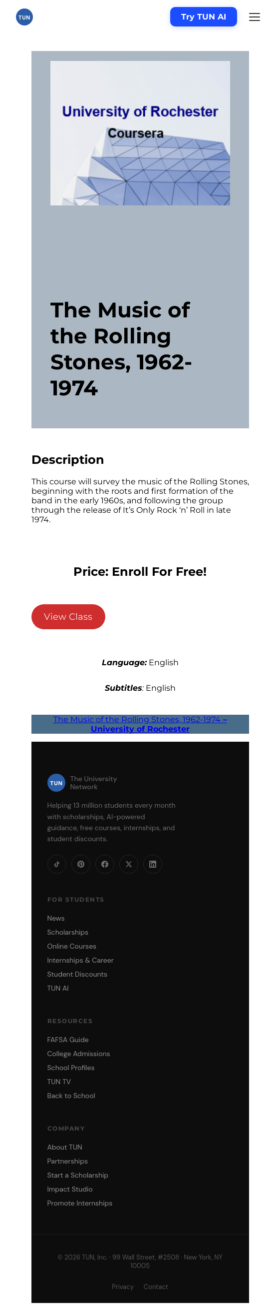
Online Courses (72, 946)
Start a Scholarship (78, 1175)
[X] (128, 864)
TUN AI (58, 988)
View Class (68, 616)
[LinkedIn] (152, 864)
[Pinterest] (80, 864)
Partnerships (67, 1161)
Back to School (71, 1095)
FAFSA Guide (68, 1039)
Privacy (123, 1287)
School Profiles (71, 1067)
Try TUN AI (203, 16)
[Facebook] (104, 864)
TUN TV (59, 1081)
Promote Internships (80, 1203)
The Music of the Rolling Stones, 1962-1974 (140, 724)
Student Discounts (77, 974)
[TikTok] (56, 864)
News (56, 918)
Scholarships (68, 932)
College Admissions (78, 1053)
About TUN (64, 1147)
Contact (156, 1287)
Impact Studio (70, 1189)
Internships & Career (80, 960)
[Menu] (254, 16)
